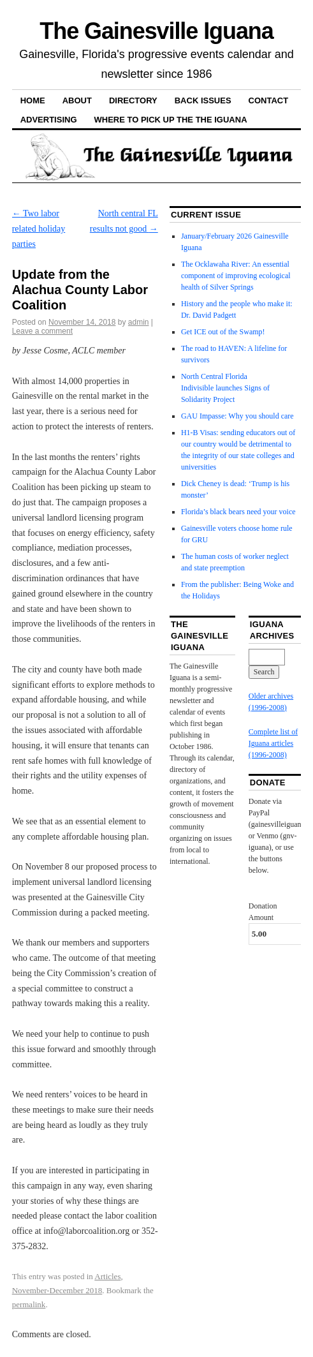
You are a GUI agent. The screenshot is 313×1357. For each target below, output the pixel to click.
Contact (269, 100)
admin (138, 322)
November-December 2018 (57, 1290)
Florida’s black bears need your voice (238, 511)
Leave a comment (42, 331)
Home (32, 100)
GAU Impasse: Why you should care (237, 416)
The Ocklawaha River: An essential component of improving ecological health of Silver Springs (236, 276)
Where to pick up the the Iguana (170, 119)
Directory (133, 100)
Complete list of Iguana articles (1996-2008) (273, 743)
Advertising (48, 119)
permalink (29, 1304)
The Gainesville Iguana (156, 31)
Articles (107, 1276)
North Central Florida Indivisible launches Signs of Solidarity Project (225, 388)
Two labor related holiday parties (39, 229)
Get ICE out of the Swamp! (223, 331)
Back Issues (203, 100)
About (77, 100)
